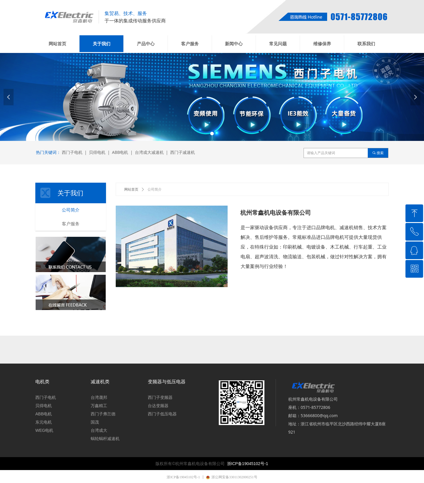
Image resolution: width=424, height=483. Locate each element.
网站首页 (131, 189)
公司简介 (155, 189)
